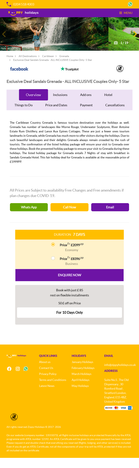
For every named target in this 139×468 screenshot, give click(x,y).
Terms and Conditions (52, 390)
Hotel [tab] (108, 104)
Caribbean (48, 65)
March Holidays (81, 384)
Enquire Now (69, 285)
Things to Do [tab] (23, 115)
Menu (125, 12)
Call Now (69, 217)
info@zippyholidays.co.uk (120, 375)
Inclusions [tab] (60, 104)
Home (10, 65)
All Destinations (28, 65)
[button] (134, 39)
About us (44, 372)
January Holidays (82, 372)
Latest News (46, 396)
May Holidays (80, 396)
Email (110, 217)
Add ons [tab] (86, 104)
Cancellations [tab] (115, 115)
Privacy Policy (47, 384)
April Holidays (80, 390)
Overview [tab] (33, 104)
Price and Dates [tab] (56, 115)
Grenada (64, 65)
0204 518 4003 (20, 4)
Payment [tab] (86, 115)
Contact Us (46, 378)
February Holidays (83, 378)
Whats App (29, 217)
